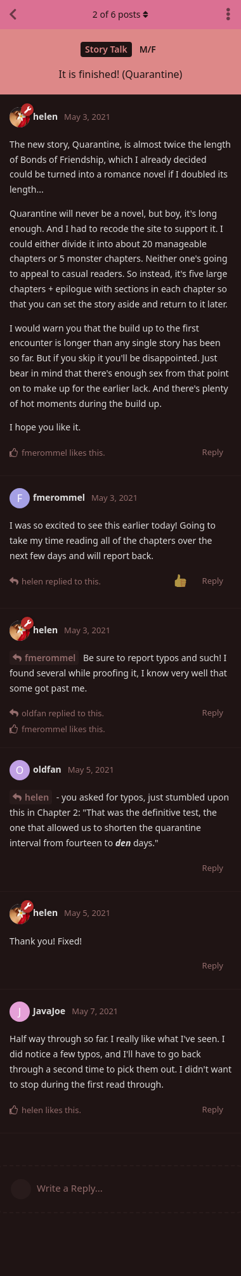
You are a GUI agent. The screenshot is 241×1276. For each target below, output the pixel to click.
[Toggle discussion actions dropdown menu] (228, 14)
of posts (120, 14)
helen (37, 797)
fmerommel (50, 658)
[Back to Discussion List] (12, 14)
